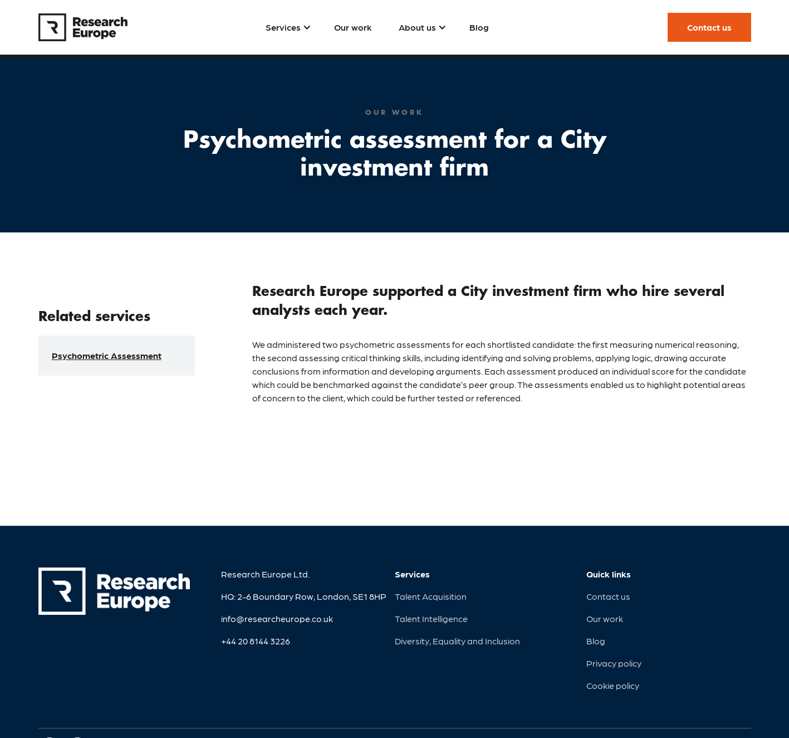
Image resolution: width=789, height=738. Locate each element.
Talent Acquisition (431, 596)
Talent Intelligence (431, 618)
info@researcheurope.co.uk (277, 618)
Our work (604, 618)
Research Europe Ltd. (265, 574)
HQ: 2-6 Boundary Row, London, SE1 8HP (303, 596)
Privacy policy (613, 663)
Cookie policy (612, 685)
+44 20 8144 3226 (255, 640)
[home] (83, 27)
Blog (595, 640)
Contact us (608, 596)
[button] (286, 27)
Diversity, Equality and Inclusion (457, 640)
